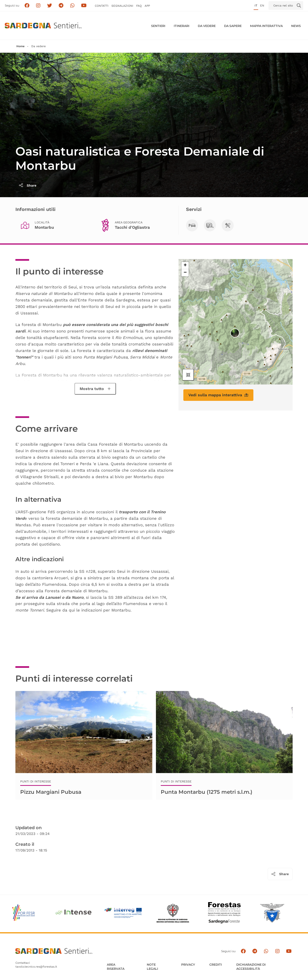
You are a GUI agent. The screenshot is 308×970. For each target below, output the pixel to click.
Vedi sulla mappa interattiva (218, 395)
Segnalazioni (122, 5)
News (296, 26)
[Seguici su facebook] (27, 5)
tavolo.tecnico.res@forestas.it (36, 966)
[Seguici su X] (49, 5)
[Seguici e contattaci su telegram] (61, 5)
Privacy (188, 964)
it (256, 5)
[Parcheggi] (192, 225)
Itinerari (181, 26)
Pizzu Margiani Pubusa (50, 792)
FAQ (139, 5)
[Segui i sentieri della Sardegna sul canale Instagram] (38, 5)
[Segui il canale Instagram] (277, 951)
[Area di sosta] (228, 225)
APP (147, 5)
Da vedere (207, 26)
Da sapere (233, 26)
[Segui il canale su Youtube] (84, 5)
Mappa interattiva (266, 26)
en (262, 5)
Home (20, 46)
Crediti (215, 964)
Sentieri (158, 26)
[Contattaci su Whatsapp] (72, 5)
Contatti (102, 5)
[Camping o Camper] (210, 225)
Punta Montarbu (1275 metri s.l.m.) (206, 792)
